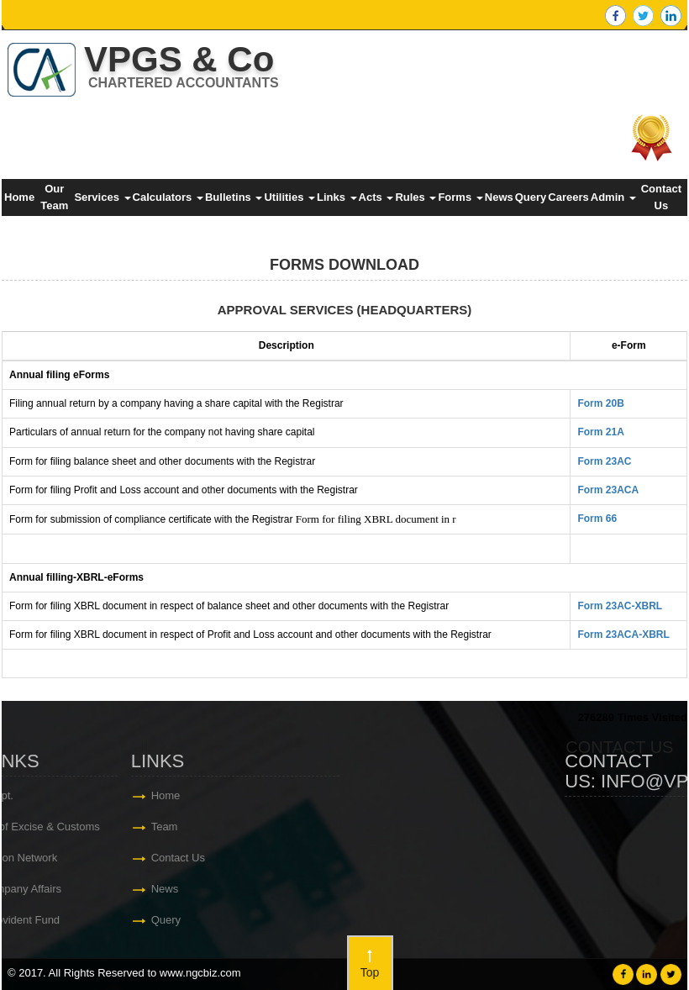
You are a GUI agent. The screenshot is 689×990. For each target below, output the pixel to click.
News (499, 197)
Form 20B (600, 403)
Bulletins (234, 197)
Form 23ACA (608, 490)
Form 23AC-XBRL (619, 606)
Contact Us (661, 197)
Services (102, 197)
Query (531, 197)
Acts (376, 197)
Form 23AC (604, 461)
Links (337, 197)
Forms (460, 197)
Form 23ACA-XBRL (623, 634)
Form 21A (600, 432)
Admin (613, 197)
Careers (568, 197)
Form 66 (597, 518)
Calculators (168, 197)
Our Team (54, 197)
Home (19, 197)
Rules (415, 197)
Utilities (289, 197)
